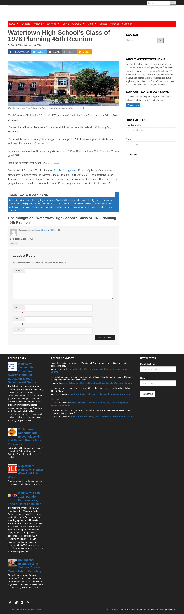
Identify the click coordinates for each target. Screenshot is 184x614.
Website (17, 330)
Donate (103, 24)
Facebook (29, 178)
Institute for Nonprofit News (163, 610)
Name (19, 308)
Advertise (114, 24)
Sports (66, 24)
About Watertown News (28, 194)
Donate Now (133, 105)
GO (172, 3)
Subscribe (127, 24)
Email (19, 319)
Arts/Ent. (79, 24)
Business (54, 24)
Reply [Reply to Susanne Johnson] (14, 243)
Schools (26, 24)
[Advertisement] (147, 183)
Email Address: (133, 125)
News (14, 24)
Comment (18, 270)
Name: (129, 139)
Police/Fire (38, 24)
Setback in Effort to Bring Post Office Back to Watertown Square (100, 383)
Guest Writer (17, 45)
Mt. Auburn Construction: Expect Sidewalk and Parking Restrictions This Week (25, 437)
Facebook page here (65, 170)
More (93, 24)
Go (160, 40)
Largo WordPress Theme (130, 610)
